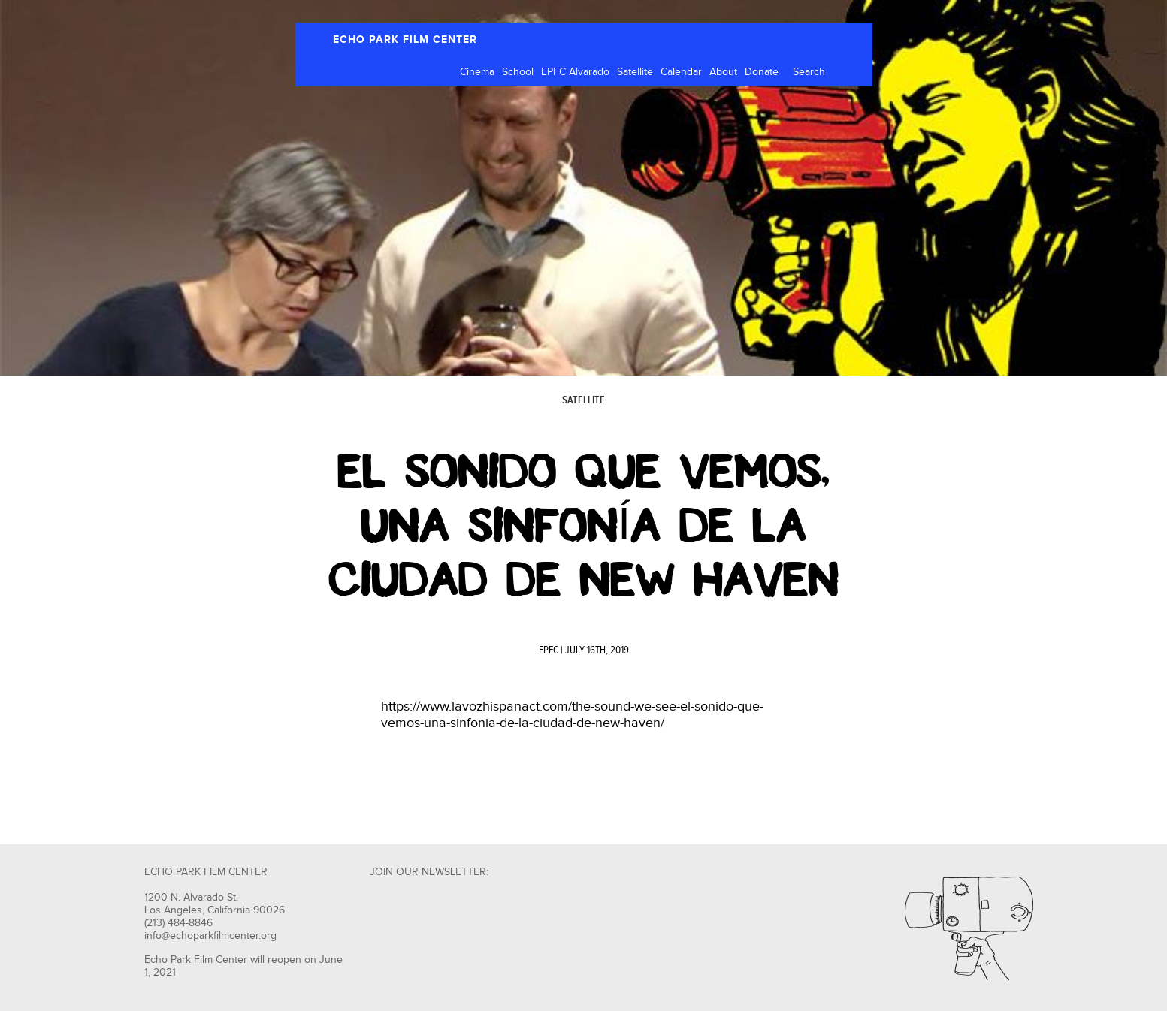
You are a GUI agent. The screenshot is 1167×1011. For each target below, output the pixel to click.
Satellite (635, 72)
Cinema (477, 72)
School (518, 72)
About (723, 72)
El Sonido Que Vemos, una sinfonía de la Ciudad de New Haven (583, 526)
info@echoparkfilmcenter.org (210, 936)
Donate (762, 72)
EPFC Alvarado (575, 72)
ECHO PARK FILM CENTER (405, 39)
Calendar (681, 72)
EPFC (548, 650)
